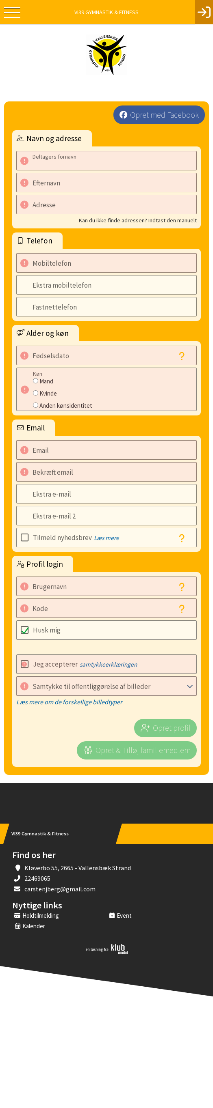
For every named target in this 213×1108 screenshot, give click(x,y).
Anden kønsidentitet (65, 405)
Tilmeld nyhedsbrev (76, 537)
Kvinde (48, 393)
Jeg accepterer (85, 664)
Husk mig (47, 630)
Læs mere (106, 538)
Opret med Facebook (164, 115)
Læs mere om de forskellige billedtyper (69, 702)
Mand (46, 381)
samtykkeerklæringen (108, 664)
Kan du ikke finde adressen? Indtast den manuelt (138, 220)
